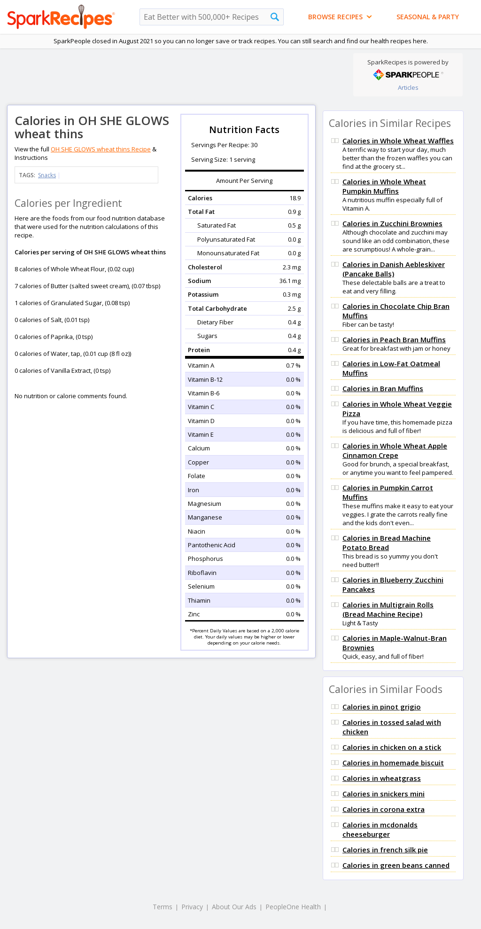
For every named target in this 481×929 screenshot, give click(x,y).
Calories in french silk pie (385, 849)
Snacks (47, 175)
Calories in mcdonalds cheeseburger (380, 829)
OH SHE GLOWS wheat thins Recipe (101, 149)
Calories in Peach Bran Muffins (394, 339)
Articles (408, 87)
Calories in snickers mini (383, 793)
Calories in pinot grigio (381, 706)
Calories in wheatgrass (381, 778)
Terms (162, 906)
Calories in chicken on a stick (391, 747)
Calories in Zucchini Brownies (392, 223)
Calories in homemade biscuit (393, 762)
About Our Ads (234, 906)
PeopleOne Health (293, 906)
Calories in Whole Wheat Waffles (398, 140)
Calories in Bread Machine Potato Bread (386, 542)
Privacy (192, 906)
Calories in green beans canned (396, 865)
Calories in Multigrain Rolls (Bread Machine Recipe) (388, 609)
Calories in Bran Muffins (382, 388)
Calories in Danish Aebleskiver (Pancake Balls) (393, 269)
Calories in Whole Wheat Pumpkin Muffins (384, 186)
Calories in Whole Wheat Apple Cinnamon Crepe (394, 450)
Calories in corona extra (383, 809)
